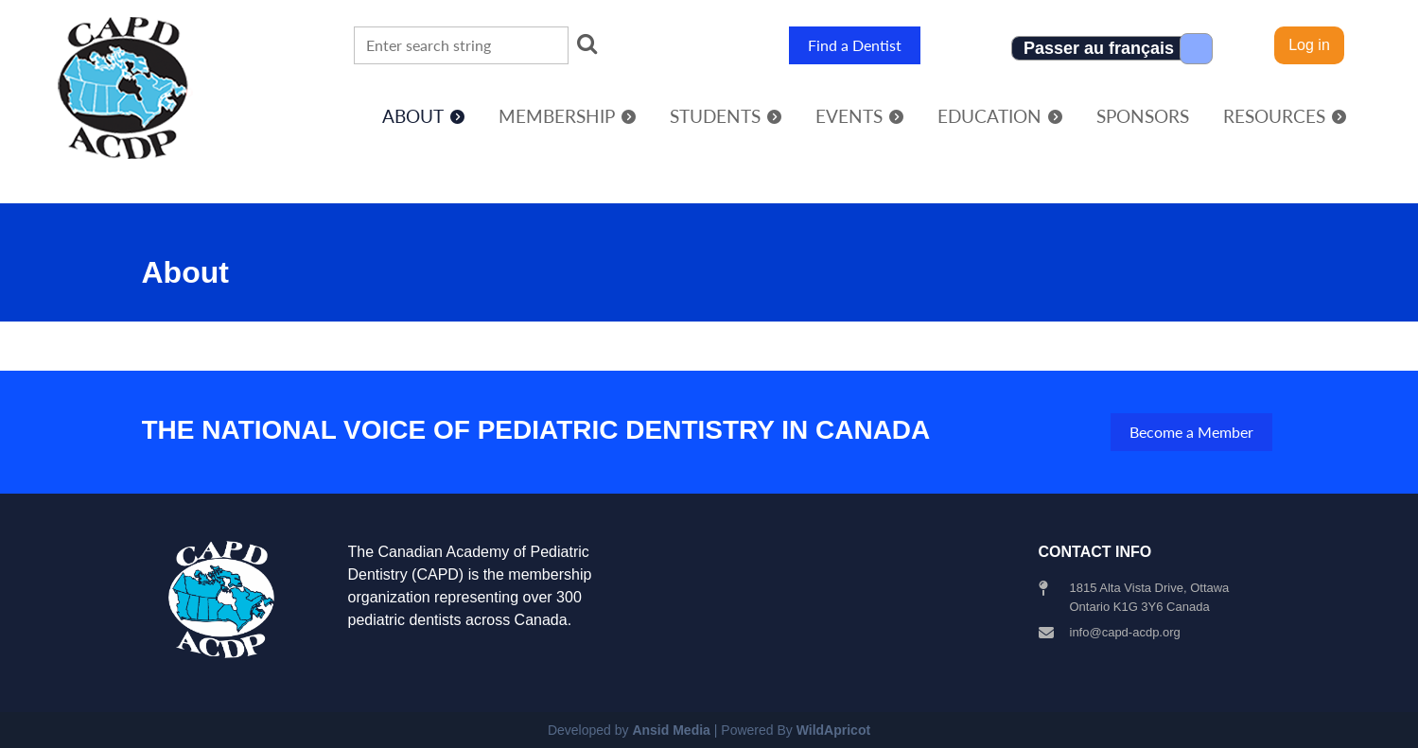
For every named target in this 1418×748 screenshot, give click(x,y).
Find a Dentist (855, 45)
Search (586, 43)
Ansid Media (670, 730)
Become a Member (1191, 432)
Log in (1309, 45)
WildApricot (833, 730)
